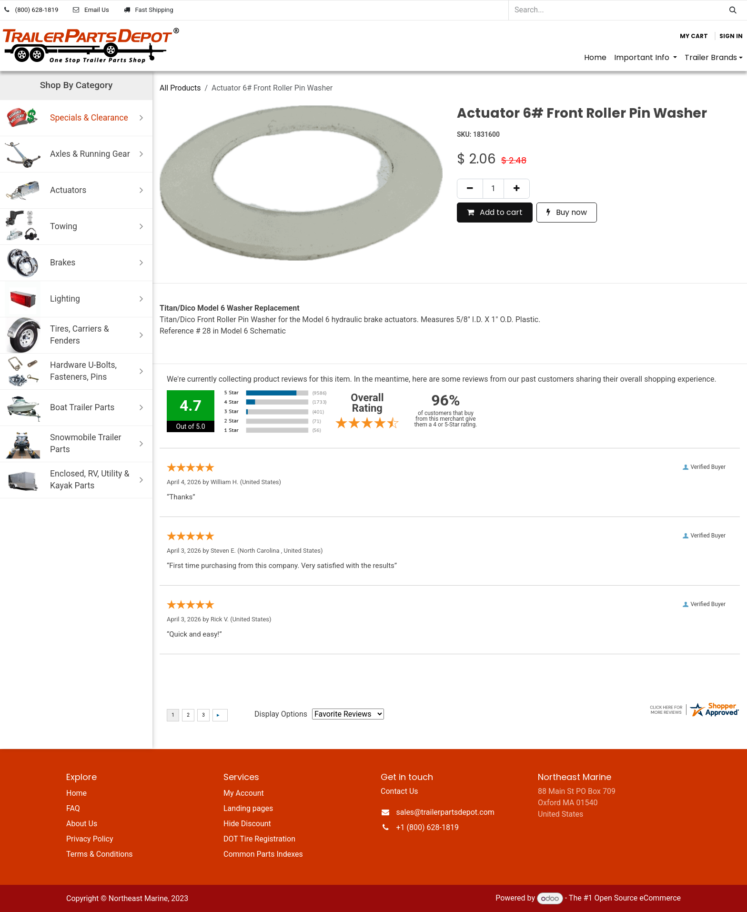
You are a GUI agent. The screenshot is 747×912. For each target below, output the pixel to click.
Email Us (96, 9)
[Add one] (517, 189)
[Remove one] (470, 189)
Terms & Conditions (99, 854)
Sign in (731, 36)
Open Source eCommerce (637, 898)
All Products (180, 87)
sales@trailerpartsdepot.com (445, 812)
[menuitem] (595, 57)
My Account (243, 793)
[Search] (733, 10)
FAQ (73, 808)
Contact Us (399, 791)
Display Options (280, 714)
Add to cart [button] (495, 212)
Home (76, 793)
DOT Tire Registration (259, 838)
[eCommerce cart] (694, 36)
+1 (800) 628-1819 (427, 827)
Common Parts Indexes (263, 854)
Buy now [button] (566, 212)
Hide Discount (247, 823)
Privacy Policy (89, 838)
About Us (81, 823)
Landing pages (248, 808)
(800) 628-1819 (37, 9)
